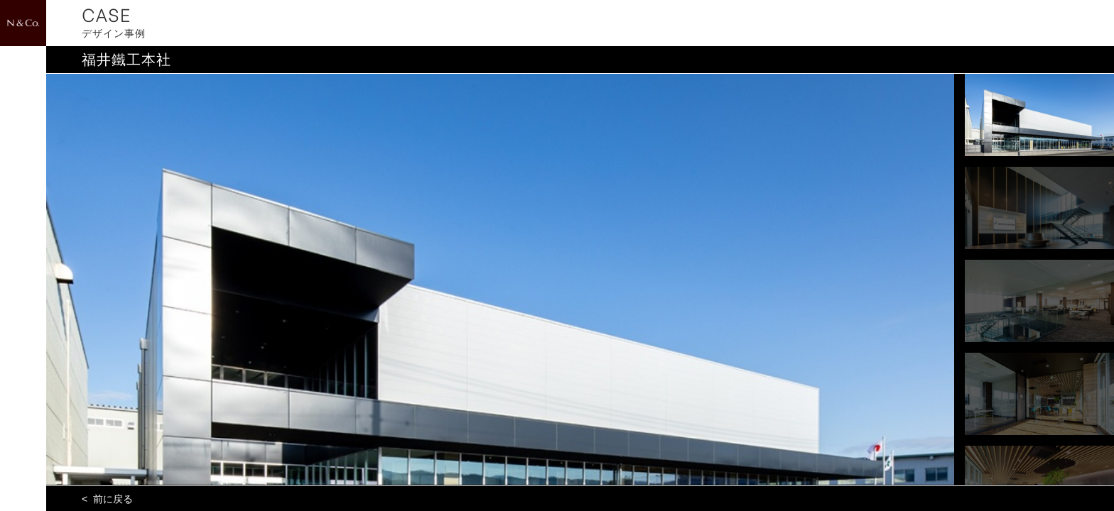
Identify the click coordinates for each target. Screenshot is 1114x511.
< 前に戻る (107, 499)
